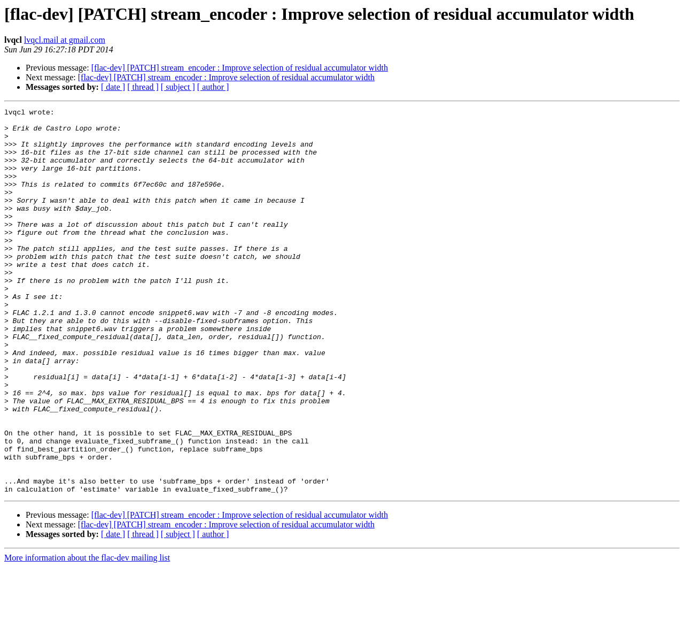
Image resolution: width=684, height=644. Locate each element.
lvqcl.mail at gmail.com (64, 39)
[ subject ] (178, 86)
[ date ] (113, 86)
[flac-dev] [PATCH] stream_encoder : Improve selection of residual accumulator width (239, 67)
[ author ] (213, 86)
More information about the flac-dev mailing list (87, 634)
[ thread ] (143, 86)
